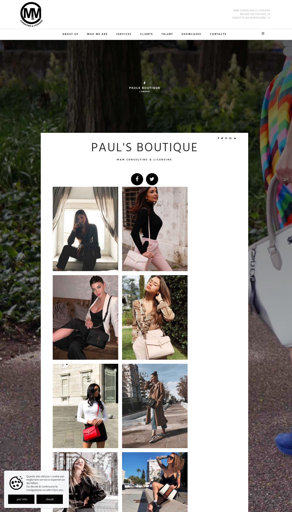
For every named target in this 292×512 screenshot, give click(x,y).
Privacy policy (137, 499)
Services (124, 34)
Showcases (191, 34)
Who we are (98, 34)
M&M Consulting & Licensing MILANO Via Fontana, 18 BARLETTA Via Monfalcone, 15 (251, 14)
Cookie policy (152, 499)
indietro (226, 432)
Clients (146, 34)
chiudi (50, 499)
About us (72, 34)
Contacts (217, 34)
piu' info (22, 499)
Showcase (67, 432)
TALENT (167, 34)
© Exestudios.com (144, 509)
